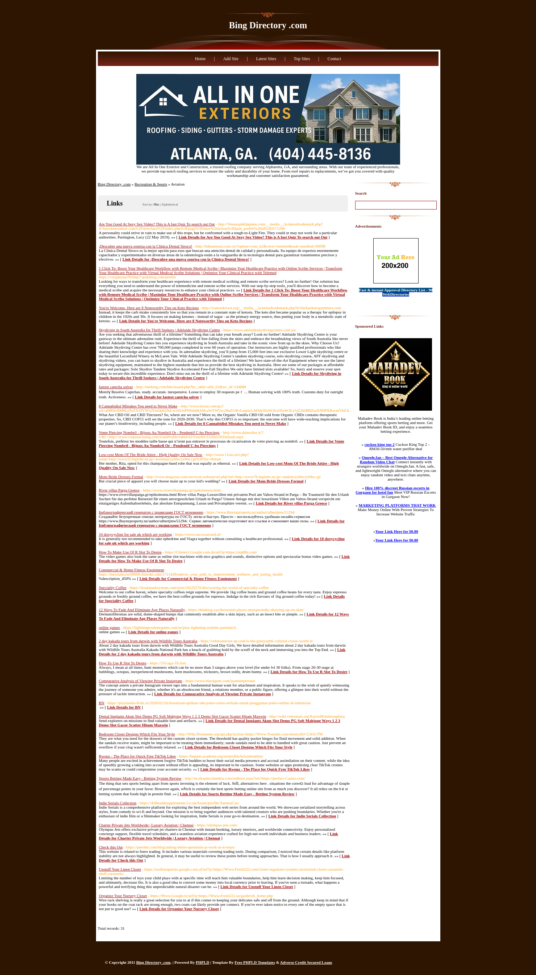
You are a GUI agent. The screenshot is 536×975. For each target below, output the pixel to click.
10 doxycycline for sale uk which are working (135, 534)
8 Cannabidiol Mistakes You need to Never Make (138, 406)
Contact (334, 58)
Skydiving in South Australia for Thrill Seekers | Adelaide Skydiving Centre (159, 330)
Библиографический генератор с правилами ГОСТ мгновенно (151, 512)
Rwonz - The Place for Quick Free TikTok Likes (137, 756)
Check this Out (111, 847)
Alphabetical (169, 204)
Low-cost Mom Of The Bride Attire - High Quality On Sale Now (151, 454)
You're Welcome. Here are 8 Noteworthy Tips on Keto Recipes (149, 308)
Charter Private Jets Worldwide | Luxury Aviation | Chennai (146, 825)
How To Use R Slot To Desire (122, 663)
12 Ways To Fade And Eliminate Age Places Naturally (142, 609)
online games (109, 627)
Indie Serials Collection (118, 803)
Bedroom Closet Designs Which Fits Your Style (137, 734)
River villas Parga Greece (119, 490)
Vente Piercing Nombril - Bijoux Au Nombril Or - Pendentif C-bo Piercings (159, 432)
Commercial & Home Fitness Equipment (131, 570)
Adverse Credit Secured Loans (306, 962)
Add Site (230, 58)
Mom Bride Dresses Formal (121, 476)
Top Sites (302, 58)
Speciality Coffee (112, 587)
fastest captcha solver (116, 387)
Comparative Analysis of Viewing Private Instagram (140, 681)
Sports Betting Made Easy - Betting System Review (140, 778)
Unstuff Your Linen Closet (120, 869)
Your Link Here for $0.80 (396, 531)
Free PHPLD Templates (254, 962)
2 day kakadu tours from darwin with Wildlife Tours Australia (148, 641)
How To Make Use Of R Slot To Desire (130, 552)
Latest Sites (266, 58)
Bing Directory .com (268, 25)
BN (101, 703)
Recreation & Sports (150, 184)
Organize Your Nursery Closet (123, 895)
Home (200, 58)
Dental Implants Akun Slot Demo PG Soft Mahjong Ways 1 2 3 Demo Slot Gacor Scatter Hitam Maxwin (182, 716)
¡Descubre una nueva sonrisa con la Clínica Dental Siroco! (145, 246)
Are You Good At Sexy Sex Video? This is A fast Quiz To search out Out (157, 224)
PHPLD (202, 962)
